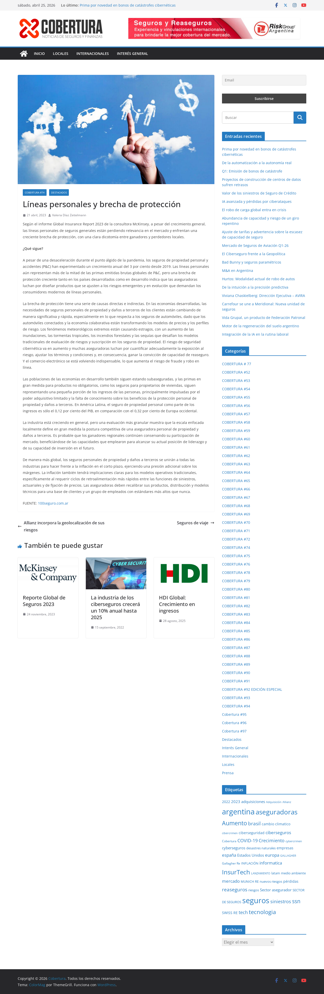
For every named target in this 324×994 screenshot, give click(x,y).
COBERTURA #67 (236, 497)
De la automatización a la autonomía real (257, 162)
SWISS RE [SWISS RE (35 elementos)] (230, 912)
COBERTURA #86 (236, 639)
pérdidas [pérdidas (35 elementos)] (290, 881)
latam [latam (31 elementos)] (275, 873)
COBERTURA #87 (236, 647)
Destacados (59, 192)
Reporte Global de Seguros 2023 (44, 601)
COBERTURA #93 (236, 697)
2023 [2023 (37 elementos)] (235, 801)
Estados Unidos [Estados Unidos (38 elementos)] (250, 855)
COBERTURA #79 (236, 580)
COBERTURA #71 (236, 530)
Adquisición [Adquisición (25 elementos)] (273, 802)
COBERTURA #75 (236, 555)
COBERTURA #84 (236, 622)
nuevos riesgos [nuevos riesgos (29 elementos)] (271, 881)
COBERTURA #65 (236, 480)
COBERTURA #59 (236, 430)
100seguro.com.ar (53, 503)
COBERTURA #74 (35, 192)
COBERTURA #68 (236, 505)
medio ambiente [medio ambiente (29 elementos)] (293, 873)
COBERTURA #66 (236, 489)
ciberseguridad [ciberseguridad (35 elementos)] (252, 832)
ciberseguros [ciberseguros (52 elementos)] (278, 832)
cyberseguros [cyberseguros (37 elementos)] (233, 847)
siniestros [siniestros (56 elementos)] (280, 901)
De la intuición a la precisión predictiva (255, 287)
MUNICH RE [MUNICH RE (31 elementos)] (250, 881)
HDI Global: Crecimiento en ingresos (177, 604)
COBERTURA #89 (236, 664)
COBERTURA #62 (236, 455)
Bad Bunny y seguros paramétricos (251, 262)
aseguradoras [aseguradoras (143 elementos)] (276, 811)
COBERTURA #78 (236, 572)
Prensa (228, 772)
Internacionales (92, 53)
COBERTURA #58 (236, 422)
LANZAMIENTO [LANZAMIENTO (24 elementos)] (260, 873)
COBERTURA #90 (236, 672)
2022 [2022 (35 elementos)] (226, 801)
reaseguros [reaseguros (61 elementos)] (234, 889)
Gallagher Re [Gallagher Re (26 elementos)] (231, 863)
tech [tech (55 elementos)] (243, 912)
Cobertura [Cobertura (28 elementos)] (229, 841)
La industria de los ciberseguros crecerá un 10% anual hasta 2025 (115, 607)
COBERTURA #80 (236, 589)
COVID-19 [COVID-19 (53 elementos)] (247, 840)
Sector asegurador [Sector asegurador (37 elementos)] (276, 889)
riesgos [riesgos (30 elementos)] (253, 890)
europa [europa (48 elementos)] (272, 855)
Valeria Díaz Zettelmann (69, 215)
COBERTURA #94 (236, 706)
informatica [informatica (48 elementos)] (270, 863)
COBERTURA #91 (236, 681)
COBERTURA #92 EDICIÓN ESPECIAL (252, 689)
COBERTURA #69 (236, 514)
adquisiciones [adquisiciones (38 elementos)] (253, 801)
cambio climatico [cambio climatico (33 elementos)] (276, 824)
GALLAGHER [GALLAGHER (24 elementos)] (288, 855)
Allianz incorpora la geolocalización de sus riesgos (61, 526)
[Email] (264, 80)
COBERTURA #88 (236, 656)
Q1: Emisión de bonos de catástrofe (252, 171)
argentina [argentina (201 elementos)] (238, 812)
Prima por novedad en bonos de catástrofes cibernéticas (128, 5)
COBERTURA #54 (236, 388)
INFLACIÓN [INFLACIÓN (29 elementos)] (249, 863)
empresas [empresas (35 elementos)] (285, 848)
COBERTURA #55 (236, 397)
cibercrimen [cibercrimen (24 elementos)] (230, 833)
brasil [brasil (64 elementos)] (254, 823)
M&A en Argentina (237, 270)
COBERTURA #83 (236, 614)
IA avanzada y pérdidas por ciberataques (257, 201)
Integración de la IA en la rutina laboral (255, 334)
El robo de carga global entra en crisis (254, 209)
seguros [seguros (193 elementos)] (255, 900)
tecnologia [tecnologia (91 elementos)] (262, 912)
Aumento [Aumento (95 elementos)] (234, 823)
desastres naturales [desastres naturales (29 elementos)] (261, 848)
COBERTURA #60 (236, 439)
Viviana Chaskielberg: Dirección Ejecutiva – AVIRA (263, 295)
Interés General (132, 53)
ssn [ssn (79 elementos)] (296, 901)
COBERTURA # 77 (236, 363)
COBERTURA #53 (236, 380)
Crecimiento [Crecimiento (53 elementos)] (272, 840)
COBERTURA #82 (236, 605)
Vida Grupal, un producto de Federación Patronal (263, 317)
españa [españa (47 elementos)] (229, 855)
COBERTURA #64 (236, 472)
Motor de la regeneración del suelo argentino (260, 325)
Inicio (39, 53)
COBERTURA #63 (236, 464)
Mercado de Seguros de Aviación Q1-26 (255, 245)
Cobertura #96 (234, 722)
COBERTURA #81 (236, 597)
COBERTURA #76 (236, 564)
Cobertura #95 (234, 714)
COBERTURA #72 (236, 539)
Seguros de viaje (195, 523)
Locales (60, 53)
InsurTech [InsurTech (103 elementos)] (236, 872)
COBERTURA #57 (236, 414)
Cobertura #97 (234, 731)
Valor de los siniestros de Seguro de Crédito (259, 193)
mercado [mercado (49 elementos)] (231, 881)
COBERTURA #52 (236, 372)
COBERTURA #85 (236, 631)
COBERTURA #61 (236, 447)
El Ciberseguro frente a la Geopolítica (253, 253)
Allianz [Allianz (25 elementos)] (286, 802)
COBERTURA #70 (236, 522)
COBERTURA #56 (236, 405)
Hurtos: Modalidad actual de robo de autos (258, 278)
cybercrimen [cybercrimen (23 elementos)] (294, 841)
